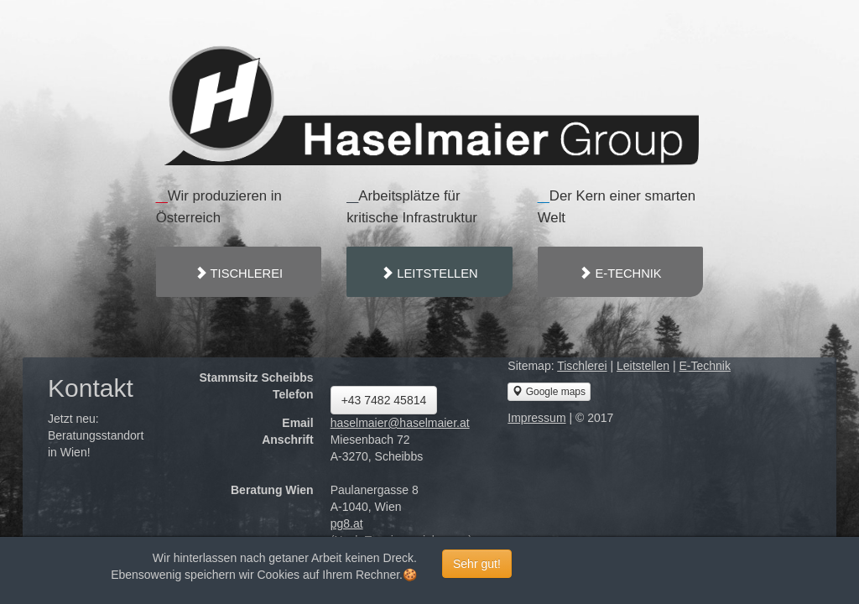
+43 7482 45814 (384, 400)
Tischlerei (582, 365)
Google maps (549, 391)
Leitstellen (643, 365)
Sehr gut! (477, 563)
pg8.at (347, 523)
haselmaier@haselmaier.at (400, 423)
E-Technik (704, 365)
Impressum (536, 417)
